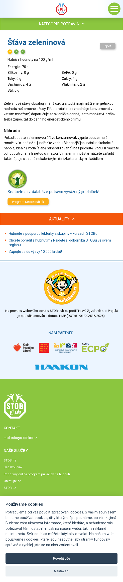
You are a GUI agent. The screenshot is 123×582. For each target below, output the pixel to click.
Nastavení (61, 571)
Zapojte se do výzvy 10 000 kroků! (35, 252)
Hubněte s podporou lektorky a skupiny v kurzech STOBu (53, 233)
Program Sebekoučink (28, 202)
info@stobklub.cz (24, 438)
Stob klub (61, 9)
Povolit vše (61, 558)
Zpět (107, 46)
